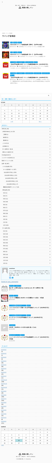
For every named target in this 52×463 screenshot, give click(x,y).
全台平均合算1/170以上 (35, 68)
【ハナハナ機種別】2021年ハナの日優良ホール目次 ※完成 (26, 297)
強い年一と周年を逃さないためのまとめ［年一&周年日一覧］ (26, 288)
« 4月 (11, 121)
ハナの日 (12, 68)
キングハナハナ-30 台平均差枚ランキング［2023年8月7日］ (26, 317)
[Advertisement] (26, 20)
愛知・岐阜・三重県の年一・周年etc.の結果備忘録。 (26, 456)
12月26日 (21, 46)
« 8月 (2, 445)
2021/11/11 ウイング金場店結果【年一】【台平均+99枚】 (26, 54)
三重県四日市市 (24, 68)
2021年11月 (4, 383)
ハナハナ (17, 68)
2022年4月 (3, 365)
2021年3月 (3, 414)
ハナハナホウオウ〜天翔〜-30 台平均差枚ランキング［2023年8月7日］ (29, 307)
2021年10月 (4, 387)
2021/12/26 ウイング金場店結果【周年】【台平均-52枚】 (26, 44)
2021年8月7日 (22, 66)
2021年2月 (3, 417)
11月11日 (22, 56)
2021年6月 (3, 402)
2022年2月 (3, 372)
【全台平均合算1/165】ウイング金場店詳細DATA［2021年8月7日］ (29, 64)
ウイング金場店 (38, 46)
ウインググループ (28, 46)
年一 (45, 56)
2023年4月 (3, 353)
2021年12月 (4, 380)
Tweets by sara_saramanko (9, 281)
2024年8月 (3, 349)
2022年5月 (3, 361)
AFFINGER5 (33, 459)
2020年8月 (3, 421)
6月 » (40, 121)
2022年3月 (3, 368)
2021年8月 (3, 395)
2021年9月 (3, 391)
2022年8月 (3, 357)
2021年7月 (3, 398)
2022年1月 (3, 376)
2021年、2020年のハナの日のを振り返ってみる (22, 327)
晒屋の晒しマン (27, 8)
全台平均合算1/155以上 (26, 81)
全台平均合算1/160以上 (39, 81)
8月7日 (28, 66)
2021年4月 (3, 410)
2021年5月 (3, 406)
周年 (43, 46)
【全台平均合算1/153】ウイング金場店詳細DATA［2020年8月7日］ (29, 77)
